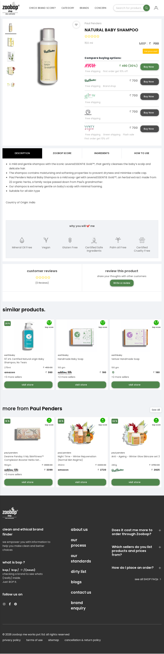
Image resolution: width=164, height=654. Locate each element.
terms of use (34, 640)
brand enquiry (78, 606)
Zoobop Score (62, 153)
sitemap (53, 640)
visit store (28, 385)
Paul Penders (93, 24)
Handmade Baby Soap (70, 359)
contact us (81, 592)
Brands (84, 8)
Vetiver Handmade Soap (125, 359)
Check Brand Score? (42, 8)
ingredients (101, 153)
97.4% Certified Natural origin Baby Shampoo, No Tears (24, 361)
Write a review (121, 283)
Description (22, 153)
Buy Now (149, 67)
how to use (141, 153)
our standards (81, 559)
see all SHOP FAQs (148, 579)
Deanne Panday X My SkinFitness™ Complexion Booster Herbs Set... (24, 458)
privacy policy (11, 640)
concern (100, 8)
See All (156, 410)
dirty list (78, 572)
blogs (76, 582)
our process (78, 543)
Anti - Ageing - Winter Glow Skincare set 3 (135, 457)
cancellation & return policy (83, 640)
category (67, 8)
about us (79, 529)
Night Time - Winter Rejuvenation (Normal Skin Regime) (77, 458)
